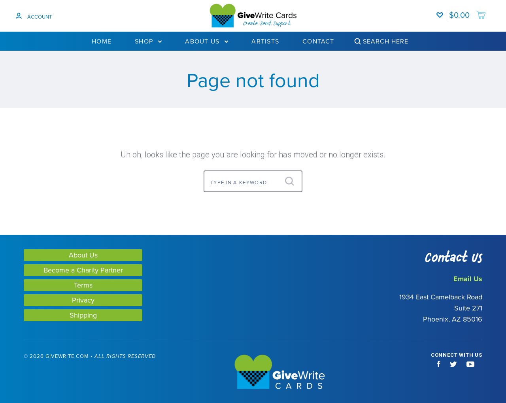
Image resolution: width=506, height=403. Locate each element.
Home (101, 41)
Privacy (83, 300)
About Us (206, 41)
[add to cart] (467, 11)
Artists (265, 41)
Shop (148, 41)
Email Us (467, 279)
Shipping (83, 315)
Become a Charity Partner (83, 270)
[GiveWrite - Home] (253, 372)
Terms (83, 285)
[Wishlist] (442, 11)
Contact (318, 41)
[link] (39, 372)
